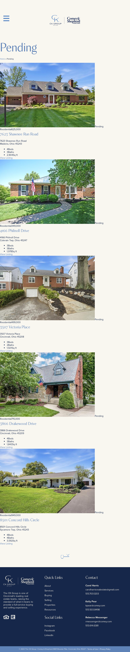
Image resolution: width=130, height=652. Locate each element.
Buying (48, 595)
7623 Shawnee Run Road (19, 134)
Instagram (50, 626)
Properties (50, 605)
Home (2, 59)
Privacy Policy (105, 649)
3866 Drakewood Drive (18, 424)
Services (49, 590)
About (48, 586)
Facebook (50, 630)
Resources (50, 609)
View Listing (6, 158)
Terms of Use (92, 649)
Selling (48, 600)
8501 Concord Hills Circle (19, 520)
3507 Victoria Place (15, 327)
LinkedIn (49, 635)
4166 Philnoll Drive (14, 231)
